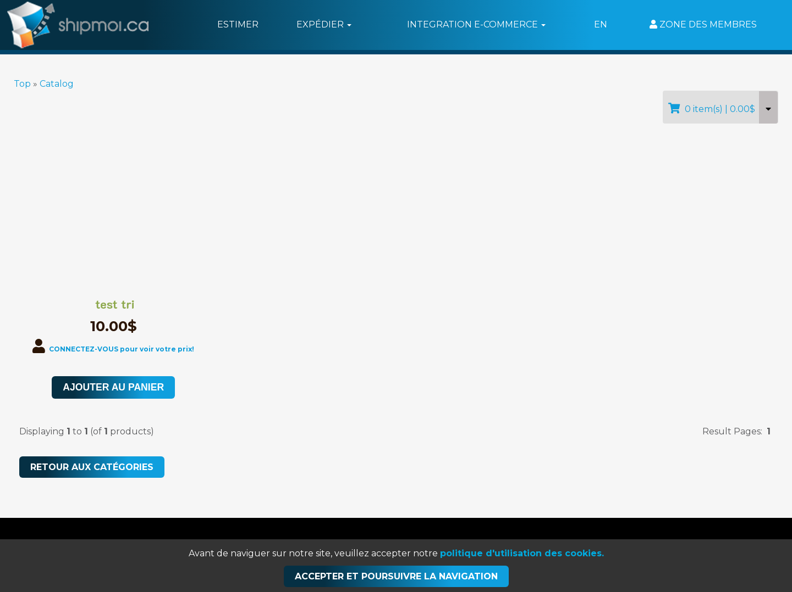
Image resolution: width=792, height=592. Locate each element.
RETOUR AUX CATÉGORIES (91, 467)
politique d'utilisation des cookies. (522, 553)
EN (600, 24)
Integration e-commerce (476, 24)
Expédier (323, 24)
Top (22, 84)
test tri (115, 304)
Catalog (57, 84)
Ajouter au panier (113, 387)
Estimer (237, 24)
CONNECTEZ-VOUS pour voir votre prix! (121, 349)
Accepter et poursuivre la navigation (396, 576)
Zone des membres (703, 24)
